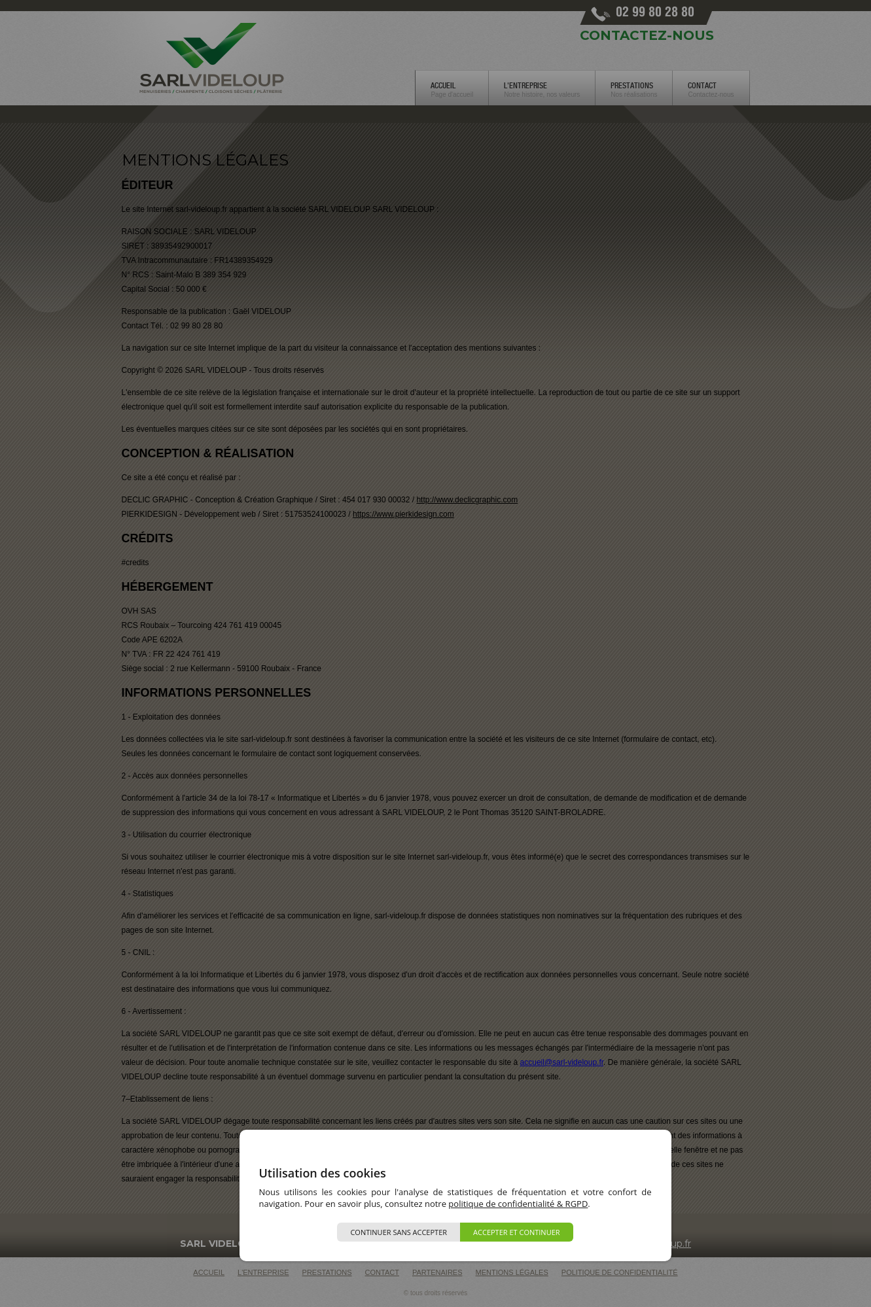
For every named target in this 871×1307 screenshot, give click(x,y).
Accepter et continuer (516, 1232)
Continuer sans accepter (398, 1232)
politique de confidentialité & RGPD (518, 1204)
